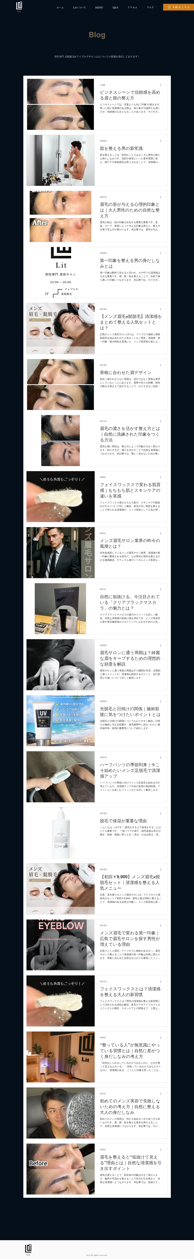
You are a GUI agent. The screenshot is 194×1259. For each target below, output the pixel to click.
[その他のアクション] (162, 85)
